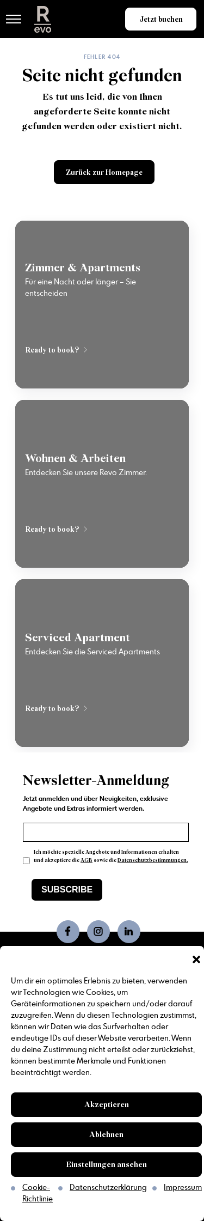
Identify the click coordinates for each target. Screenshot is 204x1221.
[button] (196, 959)
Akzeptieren (106, 1104)
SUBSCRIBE (66, 889)
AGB (86, 860)
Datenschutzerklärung (108, 1188)
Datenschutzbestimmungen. (153, 860)
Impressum (183, 1188)
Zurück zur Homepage (104, 172)
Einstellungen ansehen (106, 1164)
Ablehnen (106, 1134)
